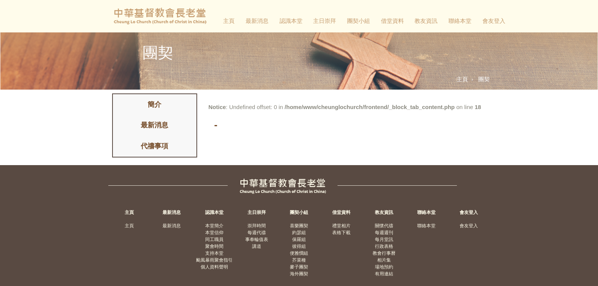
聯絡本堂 (459, 21)
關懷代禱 (384, 225)
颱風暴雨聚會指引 (214, 260)
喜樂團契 (299, 225)
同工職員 (214, 239)
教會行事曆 (384, 253)
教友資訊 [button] (426, 21)
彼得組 (299, 246)
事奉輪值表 (256, 239)
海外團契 (299, 273)
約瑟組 (299, 232)
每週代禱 (257, 232)
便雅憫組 (299, 253)
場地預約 (384, 267)
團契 (484, 79)
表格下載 (341, 232)
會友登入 (493, 21)
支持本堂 (214, 253)
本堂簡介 (214, 225)
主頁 (229, 21)
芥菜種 (299, 260)
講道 (256, 246)
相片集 (384, 260)
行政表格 (384, 246)
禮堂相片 (341, 225)
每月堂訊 (384, 239)
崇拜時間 (257, 225)
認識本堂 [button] (291, 21)
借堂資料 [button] (392, 21)
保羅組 (299, 239)
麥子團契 (299, 267)
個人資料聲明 (214, 267)
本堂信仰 (214, 232)
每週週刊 (384, 232)
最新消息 (257, 21)
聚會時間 (214, 246)
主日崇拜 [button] (324, 21)
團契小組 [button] (358, 21)
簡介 (154, 104)
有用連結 (384, 273)
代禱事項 (154, 146)
